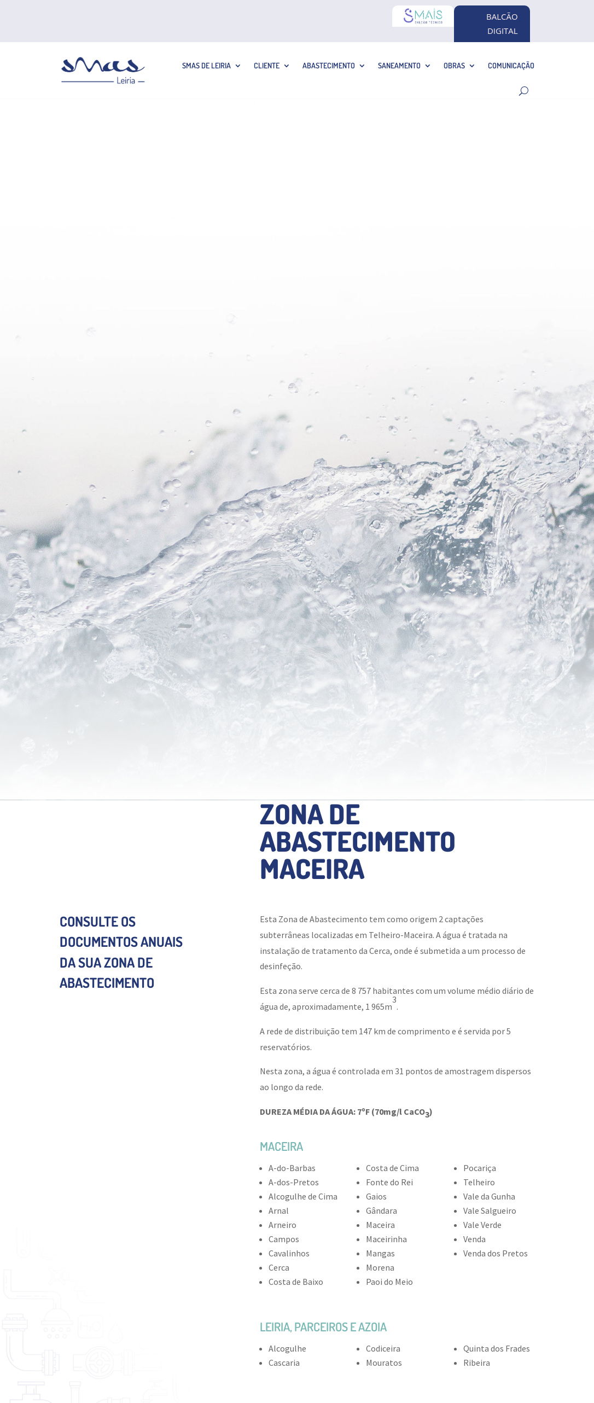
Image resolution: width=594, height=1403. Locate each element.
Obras (454, 65)
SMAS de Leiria (206, 65)
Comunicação (511, 65)
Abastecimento (328, 65)
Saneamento (399, 65)
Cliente (266, 65)
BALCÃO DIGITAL (502, 23)
